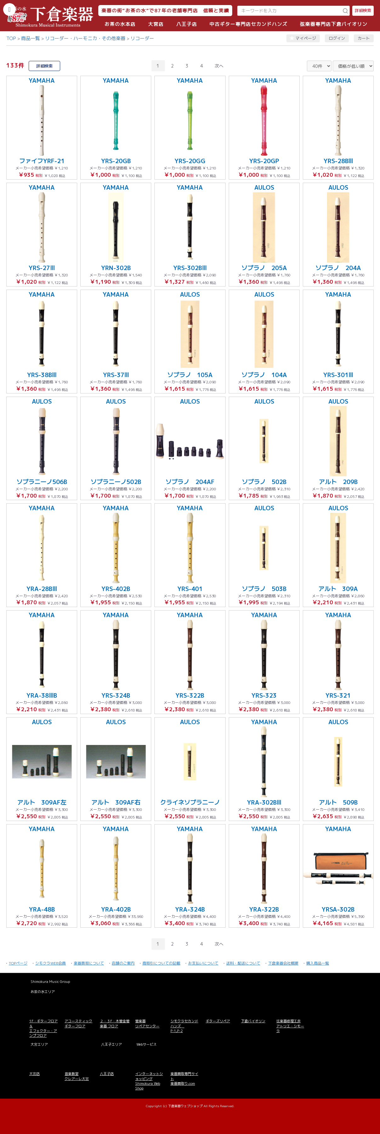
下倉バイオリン (253, 1021)
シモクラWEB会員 (50, 963)
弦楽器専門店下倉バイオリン (334, 24)
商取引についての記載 (161, 963)
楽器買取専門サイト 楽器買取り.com (184, 1078)
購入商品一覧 (317, 963)
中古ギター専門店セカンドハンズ (249, 24)
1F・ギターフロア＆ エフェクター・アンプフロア (43, 1028)
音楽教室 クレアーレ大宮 (77, 1076)
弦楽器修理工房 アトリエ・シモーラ (290, 1026)
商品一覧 (30, 38)
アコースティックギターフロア (78, 1023)
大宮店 (156, 24)
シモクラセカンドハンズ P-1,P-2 (184, 1026)
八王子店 (186, 24)
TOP (11, 38)
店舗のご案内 (123, 963)
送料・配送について (243, 963)
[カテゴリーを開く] (9, 9)
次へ (219, 66)
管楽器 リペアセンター (147, 1023)
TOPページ (18, 963)
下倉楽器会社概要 (283, 963)
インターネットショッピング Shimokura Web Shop (149, 1081)
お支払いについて (203, 963)
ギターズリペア (218, 1021)
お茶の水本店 (120, 24)
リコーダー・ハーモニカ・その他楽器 (85, 38)
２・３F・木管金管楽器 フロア (115, 1023)
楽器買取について (89, 963)
